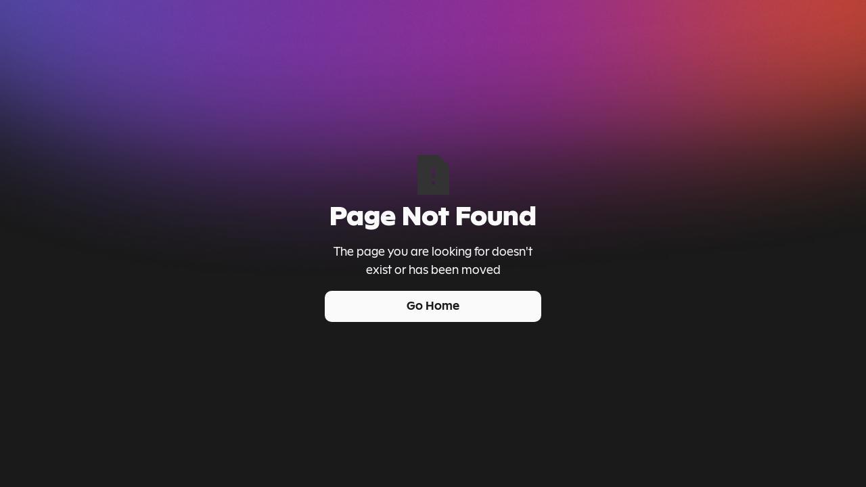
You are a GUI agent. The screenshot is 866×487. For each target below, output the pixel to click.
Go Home (433, 306)
